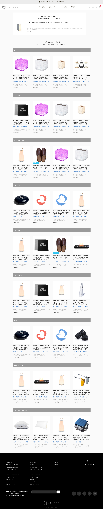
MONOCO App (56, 465)
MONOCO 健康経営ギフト (11, 484)
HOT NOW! (30, 7)
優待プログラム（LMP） (35, 484)
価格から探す (52, 7)
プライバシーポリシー (11, 469)
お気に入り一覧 (89, 465)
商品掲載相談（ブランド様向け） (37, 467)
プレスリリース (34, 477)
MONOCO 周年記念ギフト (11, 477)
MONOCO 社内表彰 (10, 479)
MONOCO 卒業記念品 (10, 482)
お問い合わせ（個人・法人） (12, 465)
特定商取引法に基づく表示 (12, 467)
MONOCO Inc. (49, 507)
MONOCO (55, 462)
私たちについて (33, 462)
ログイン (90, 461)
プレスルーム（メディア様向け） (38, 469)
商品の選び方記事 (34, 482)
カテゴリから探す (41, 7)
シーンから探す (63, 7)
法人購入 (73, 7)
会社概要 (32, 465)
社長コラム (33, 479)
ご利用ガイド (9, 462)
